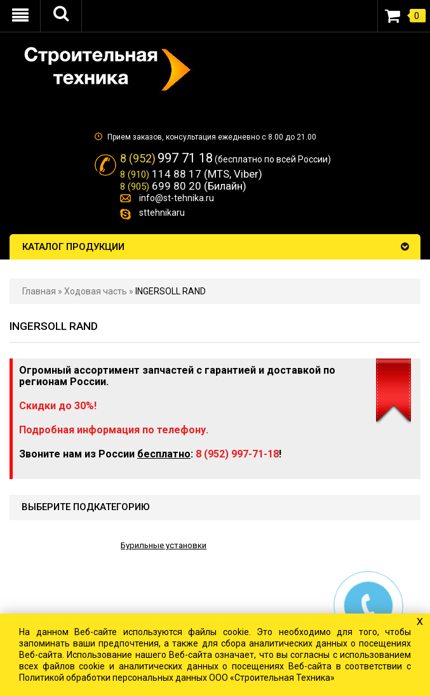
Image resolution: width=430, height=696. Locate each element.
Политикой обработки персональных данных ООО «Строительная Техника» (177, 678)
